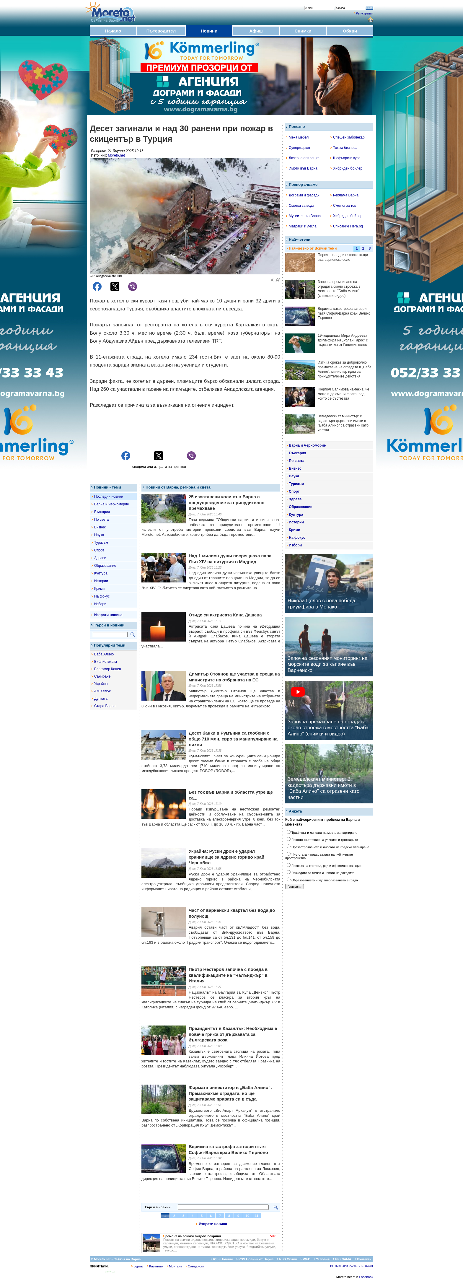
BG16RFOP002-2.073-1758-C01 (351, 1266)
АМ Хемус (102, 691)
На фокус (102, 596)
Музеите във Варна (303, 216)
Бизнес (100, 527)
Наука (99, 535)
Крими (99, 589)
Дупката (100, 698)
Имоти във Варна (301, 168)
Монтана (174, 1266)
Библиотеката (105, 662)
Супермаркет (298, 148)
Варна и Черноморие (111, 504)
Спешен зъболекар (347, 137)
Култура (100, 573)
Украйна (101, 684)
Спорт (99, 550)
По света (101, 519)
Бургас (137, 1266)
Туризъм (101, 543)
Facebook (366, 1277)
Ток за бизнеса (343, 148)
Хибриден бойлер (346, 168)
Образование (105, 566)
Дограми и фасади (302, 195)
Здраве (100, 558)
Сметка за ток (343, 206)
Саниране (102, 676)
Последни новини (108, 496)
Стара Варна (104, 706)
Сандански (195, 1266)
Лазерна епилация (302, 158)
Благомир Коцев (107, 669)
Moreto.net (116, 155)
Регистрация (364, 13)
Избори (100, 604)
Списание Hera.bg (346, 226)
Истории (101, 581)
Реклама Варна (344, 195)
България (102, 512)
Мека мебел (297, 137)
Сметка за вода (300, 206)
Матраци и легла (301, 226)
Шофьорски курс (345, 158)
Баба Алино (104, 654)
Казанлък (155, 1266)
